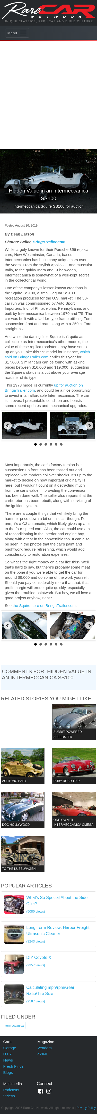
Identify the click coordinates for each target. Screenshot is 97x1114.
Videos (9, 1096)
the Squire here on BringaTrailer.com (44, 605)
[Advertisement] (48, 91)
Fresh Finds (13, 1066)
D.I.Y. (8, 1054)
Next (89, 426)
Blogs (8, 1072)
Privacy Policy (86, 1108)
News (8, 1060)
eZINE (43, 1054)
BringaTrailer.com (49, 242)
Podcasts (11, 1090)
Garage (9, 1048)
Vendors (45, 1048)
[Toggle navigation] (17, 33)
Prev (8, 426)
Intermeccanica (13, 1025)
